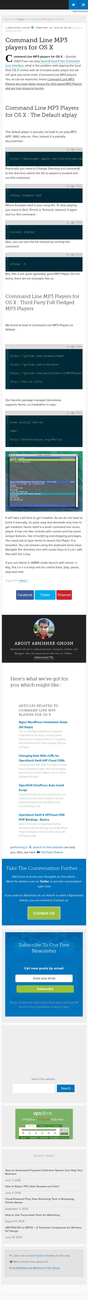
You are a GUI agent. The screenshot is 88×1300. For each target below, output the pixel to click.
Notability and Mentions (30, 1268)
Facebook (25, 595)
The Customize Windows (18, 5)
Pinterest (64, 595)
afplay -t (23, 580)
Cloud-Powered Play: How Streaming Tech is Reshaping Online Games (39, 1200)
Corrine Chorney (45, 1256)
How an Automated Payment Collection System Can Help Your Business (43, 1172)
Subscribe (45, 989)
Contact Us (44, 913)
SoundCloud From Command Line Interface (42, 63)
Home (21, 19)
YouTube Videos (49, 852)
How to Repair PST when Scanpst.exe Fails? (32, 1186)
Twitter (45, 595)
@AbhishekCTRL (44, 657)
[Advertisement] (34, 1052)
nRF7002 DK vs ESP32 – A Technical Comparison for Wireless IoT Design (43, 1229)
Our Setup (53, 1268)
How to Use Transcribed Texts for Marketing (32, 1215)
